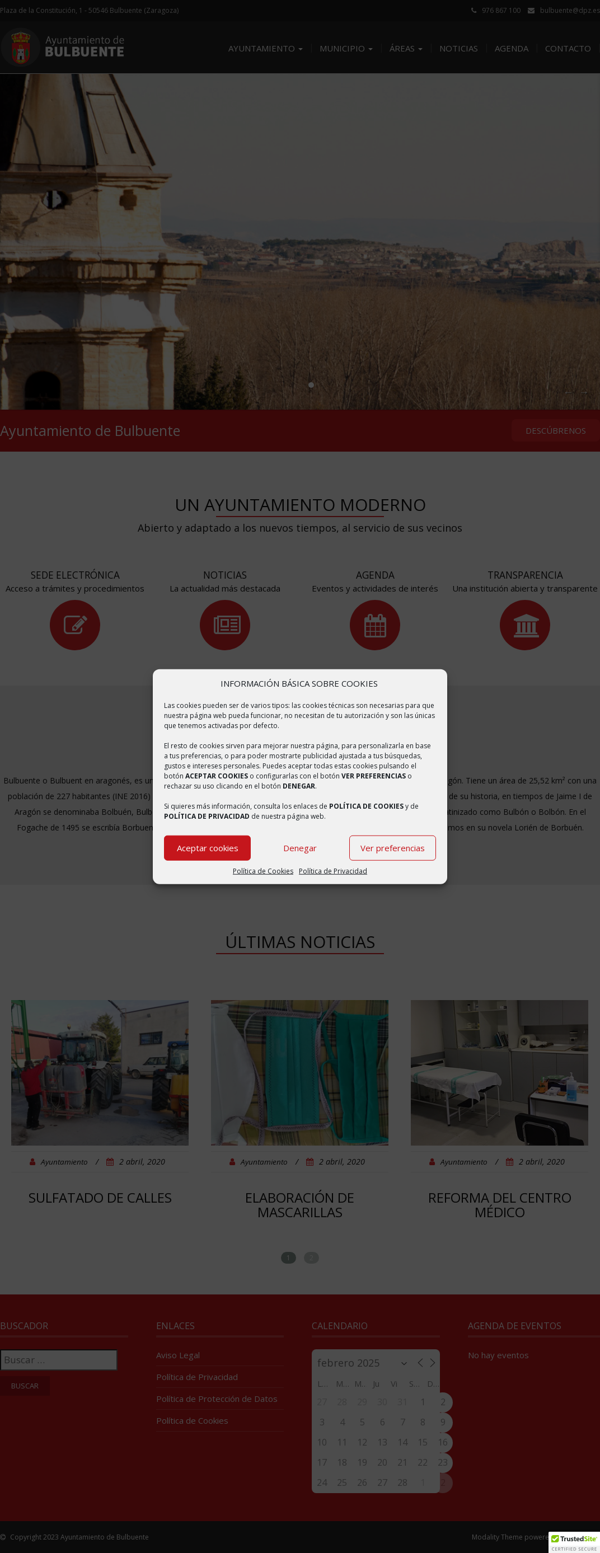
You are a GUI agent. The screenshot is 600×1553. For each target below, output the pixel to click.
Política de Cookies (263, 871)
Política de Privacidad (333, 871)
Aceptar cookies (207, 847)
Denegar (300, 847)
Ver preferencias (392, 847)
